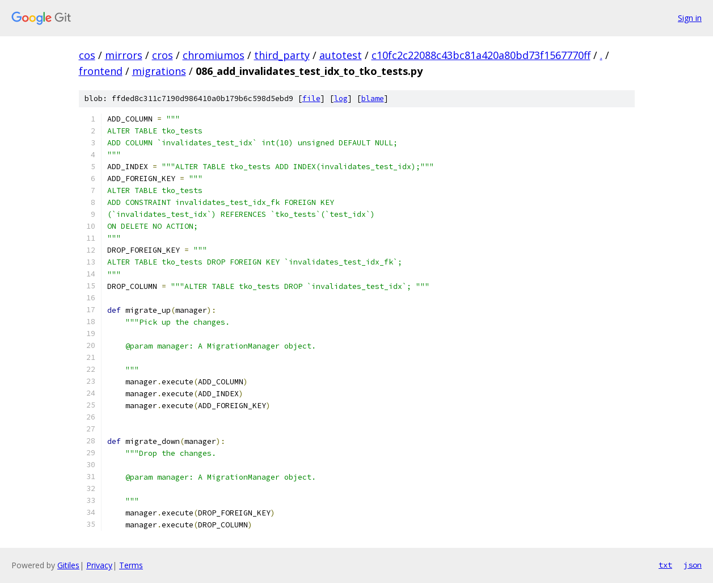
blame (372, 98)
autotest (340, 55)
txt (665, 565)
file (311, 98)
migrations (159, 71)
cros (162, 55)
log (341, 98)
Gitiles (68, 565)
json (693, 565)
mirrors (123, 55)
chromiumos (213, 55)
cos (87, 55)
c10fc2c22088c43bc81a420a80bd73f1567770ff (481, 55)
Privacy (99, 565)
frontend (101, 71)
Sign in (690, 17)
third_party (282, 55)
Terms (131, 565)
